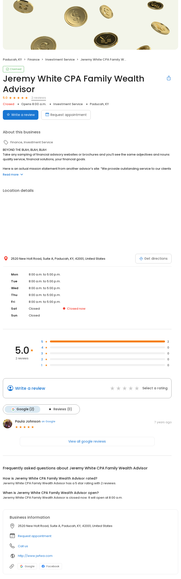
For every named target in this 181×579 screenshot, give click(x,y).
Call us (23, 546)
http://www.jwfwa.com (35, 556)
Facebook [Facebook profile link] (50, 566)
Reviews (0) (60, 409)
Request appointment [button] (34, 536)
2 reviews (38, 97)
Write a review (30, 388)
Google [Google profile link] (27, 566)
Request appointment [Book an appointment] (66, 114)
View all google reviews (87, 441)
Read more (13, 174)
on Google (48, 421)
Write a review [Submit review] (21, 114)
